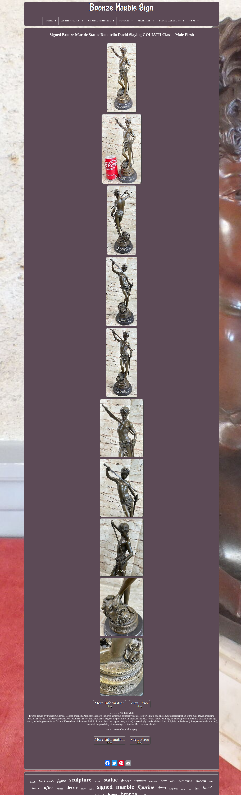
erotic (98, 781)
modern (200, 781)
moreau (153, 781)
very (83, 788)
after (48, 787)
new (164, 781)
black (208, 787)
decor (72, 787)
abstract (35, 788)
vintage (60, 789)
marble (125, 787)
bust (197, 788)
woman (140, 780)
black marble (46, 781)
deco (162, 787)
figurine (146, 787)
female (33, 782)
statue (111, 780)
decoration (185, 781)
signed (105, 787)
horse (183, 789)
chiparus (173, 788)
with (172, 781)
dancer (126, 781)
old (190, 789)
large (91, 789)
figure (61, 781)
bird (211, 781)
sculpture (80, 779)
